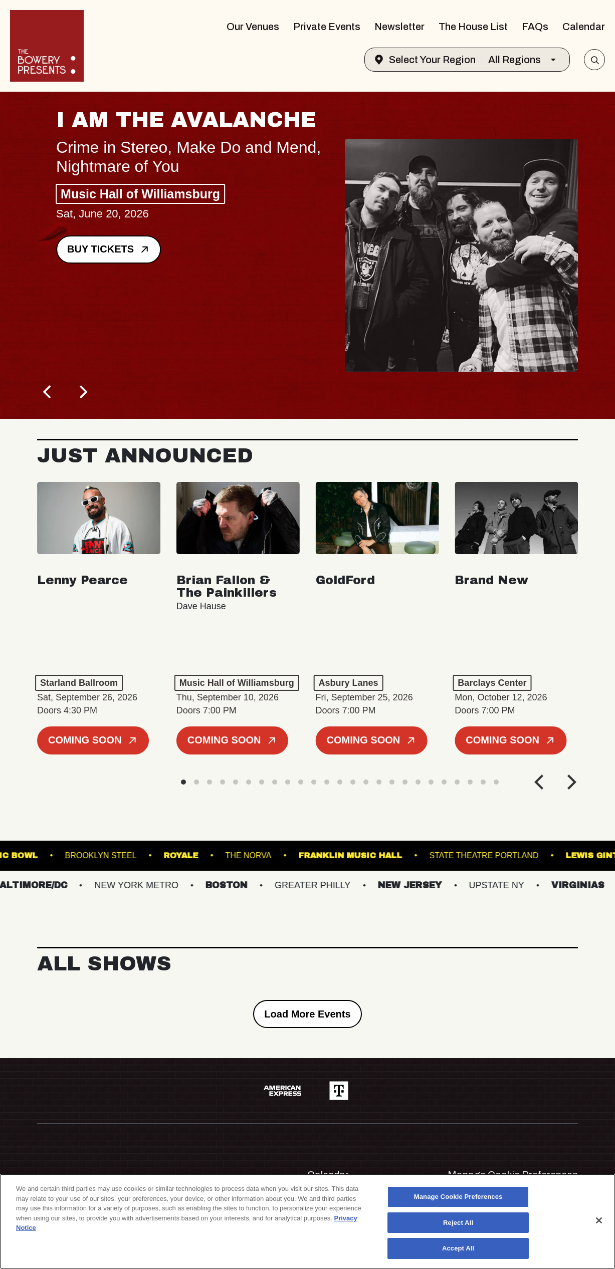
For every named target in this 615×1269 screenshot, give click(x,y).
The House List (473, 26)
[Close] (599, 1220)
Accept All (458, 1248)
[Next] (82, 392)
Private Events (326, 26)
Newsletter (399, 26)
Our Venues (253, 26)
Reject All (458, 1222)
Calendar (583, 26)
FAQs (535, 26)
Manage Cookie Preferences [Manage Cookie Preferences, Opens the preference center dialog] (458, 1196)
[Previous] (48, 392)
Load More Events (307, 1014)
